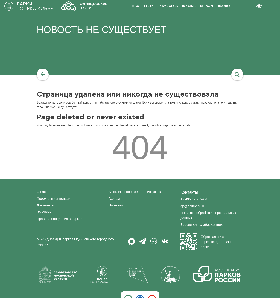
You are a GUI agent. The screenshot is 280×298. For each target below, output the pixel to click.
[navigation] (43, 74)
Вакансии (44, 212)
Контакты (207, 6)
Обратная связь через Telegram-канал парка (207, 241)
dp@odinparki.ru (192, 206)
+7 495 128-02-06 (193, 199)
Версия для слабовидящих (201, 224)
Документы (45, 205)
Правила (224, 6)
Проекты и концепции (54, 198)
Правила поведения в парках (59, 219)
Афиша (148, 6)
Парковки (189, 6)
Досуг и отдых (167, 6)
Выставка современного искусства (136, 192)
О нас (136, 6)
